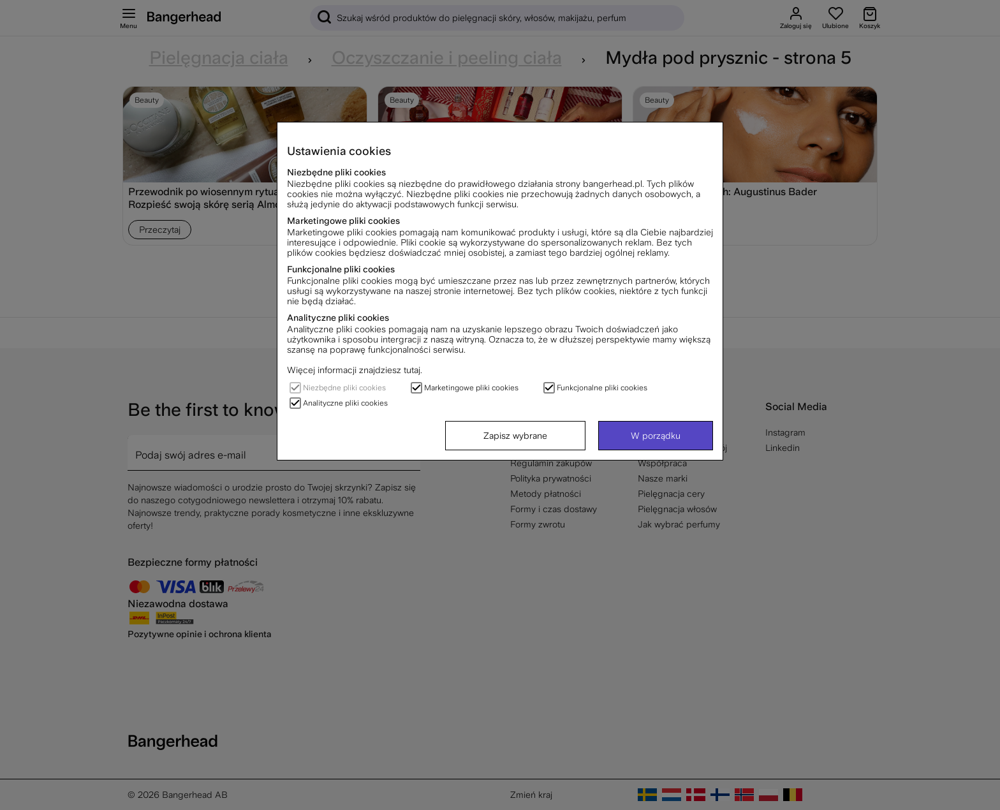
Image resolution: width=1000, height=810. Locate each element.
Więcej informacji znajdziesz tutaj (353, 370)
